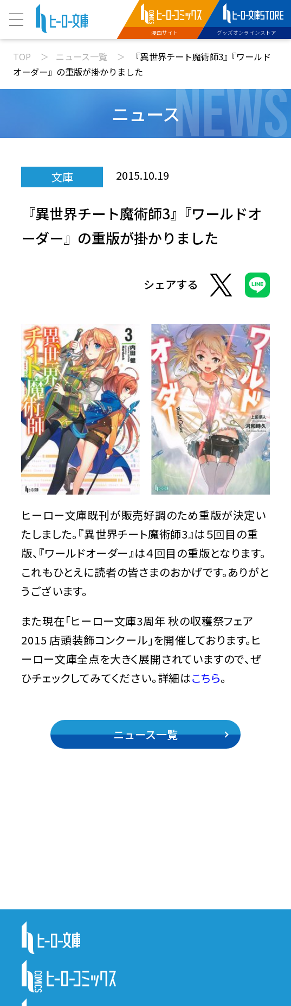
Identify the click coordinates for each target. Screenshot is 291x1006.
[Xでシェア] (221, 287)
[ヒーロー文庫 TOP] (62, 17)
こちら (206, 678)
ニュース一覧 (81, 56)
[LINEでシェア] (257, 287)
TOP (22, 56)
